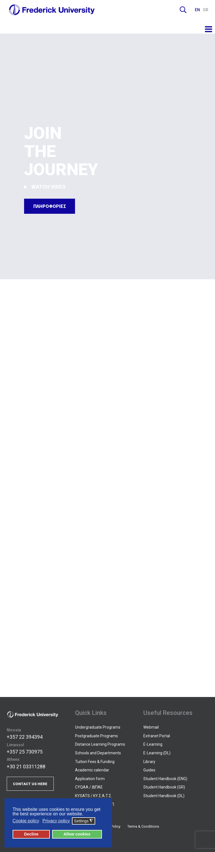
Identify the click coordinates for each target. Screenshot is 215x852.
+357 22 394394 (25, 737)
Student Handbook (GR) (164, 787)
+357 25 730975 (25, 752)
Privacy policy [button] (56, 820)
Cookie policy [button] (26, 820)
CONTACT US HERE (30, 784)
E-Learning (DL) (156, 753)
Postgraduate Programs (96, 736)
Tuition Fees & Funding (94, 761)
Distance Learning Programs (100, 744)
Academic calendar (92, 770)
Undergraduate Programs (97, 727)
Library (149, 761)
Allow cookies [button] (77, 834)
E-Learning (152, 744)
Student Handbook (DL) (163, 796)
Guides (149, 770)
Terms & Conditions (143, 826)
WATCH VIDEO (45, 187)
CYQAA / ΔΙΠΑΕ (89, 787)
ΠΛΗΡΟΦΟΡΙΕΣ (49, 206)
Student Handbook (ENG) (165, 778)
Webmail (151, 727)
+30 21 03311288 (26, 766)
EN (198, 10)
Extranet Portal (156, 736)
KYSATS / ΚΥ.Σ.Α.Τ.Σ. (93, 796)
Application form (90, 778)
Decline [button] (31, 834)
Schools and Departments (98, 753)
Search (183, 9)
